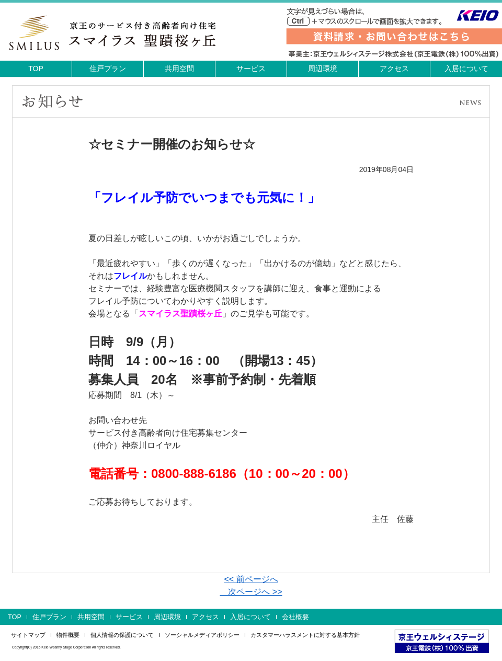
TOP (35, 68)
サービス (251, 68)
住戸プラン (107, 68)
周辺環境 (322, 68)
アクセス (394, 68)
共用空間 (179, 68)
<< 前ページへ (251, 579)
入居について (466, 68)
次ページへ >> (251, 591)
